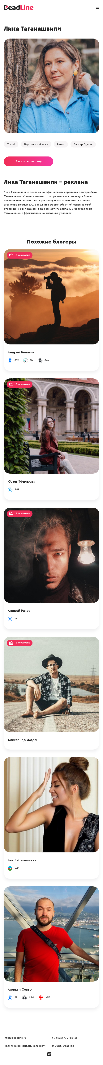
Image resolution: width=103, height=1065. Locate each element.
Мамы (61, 144)
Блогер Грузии (83, 144)
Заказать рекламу (28, 161)
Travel (11, 144)
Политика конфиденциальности (25, 1046)
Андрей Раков (19, 610)
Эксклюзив (22, 255)
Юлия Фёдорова (21, 481)
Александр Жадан (23, 740)
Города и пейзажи (36, 144)
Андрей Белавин (21, 352)
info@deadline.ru (15, 1038)
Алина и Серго (20, 989)
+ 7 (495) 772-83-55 (65, 1038)
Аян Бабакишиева (22, 860)
